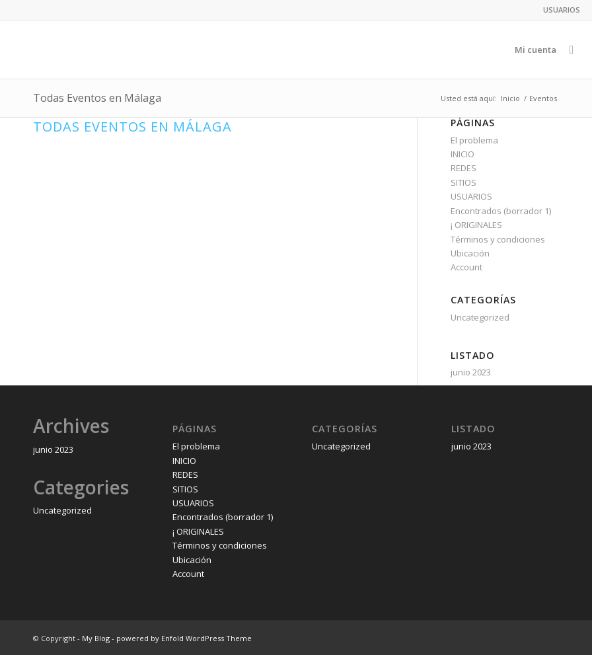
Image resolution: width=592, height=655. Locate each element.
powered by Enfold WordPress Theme (184, 638)
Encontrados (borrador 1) (501, 211)
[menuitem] (558, 10)
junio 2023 (471, 372)
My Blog (96, 638)
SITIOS (463, 182)
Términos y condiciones (498, 239)
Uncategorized (480, 317)
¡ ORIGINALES (476, 225)
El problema (474, 140)
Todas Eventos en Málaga (132, 126)
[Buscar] (571, 49)
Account (466, 267)
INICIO (462, 154)
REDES (463, 168)
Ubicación (470, 253)
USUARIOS (561, 10)
